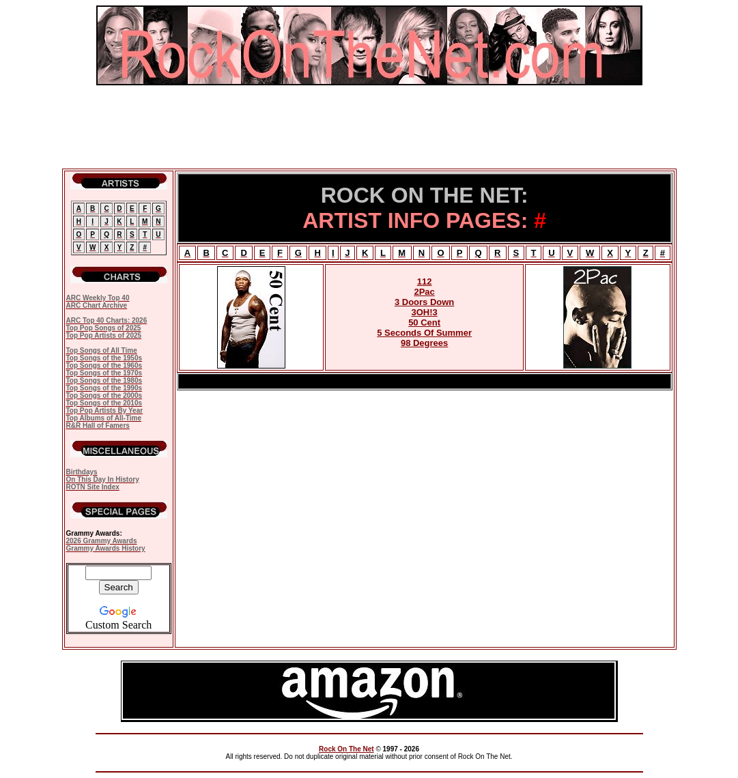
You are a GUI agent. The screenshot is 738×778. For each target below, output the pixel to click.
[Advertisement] (369, 127)
